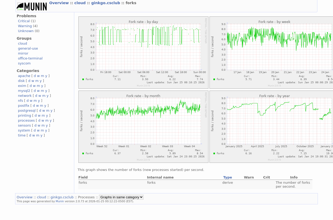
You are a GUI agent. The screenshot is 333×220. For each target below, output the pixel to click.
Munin (60, 201)
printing (24, 115)
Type (227, 177)
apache (24, 76)
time (22, 135)
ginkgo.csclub (106, 3)
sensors (24, 125)
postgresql (27, 110)
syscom (24, 63)
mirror (23, 53)
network (25, 96)
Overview (59, 3)
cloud (80, 3)
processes (26, 120)
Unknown (26, 31)
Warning (25, 26)
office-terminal (30, 58)
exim (22, 86)
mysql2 (24, 91)
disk (21, 81)
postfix (23, 106)
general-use (28, 48)
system (24, 130)
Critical (24, 21)
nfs (20, 101)
